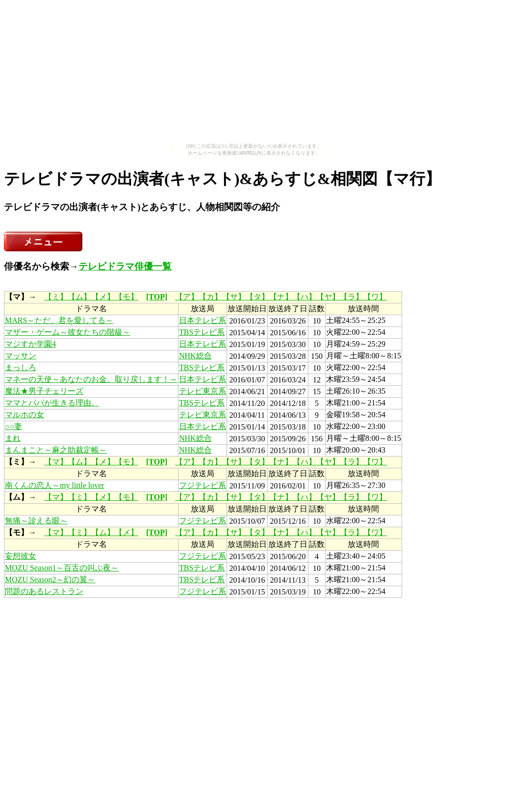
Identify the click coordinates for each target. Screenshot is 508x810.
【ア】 (187, 297)
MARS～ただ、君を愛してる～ (59, 320)
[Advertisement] (254, 72)
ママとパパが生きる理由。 (52, 403)
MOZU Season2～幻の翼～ (50, 579)
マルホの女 (24, 414)
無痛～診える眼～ (36, 520)
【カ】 (210, 297)
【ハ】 (304, 297)
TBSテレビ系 (202, 332)
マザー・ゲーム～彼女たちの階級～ (67, 332)
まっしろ (20, 367)
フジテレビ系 (202, 485)
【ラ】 (351, 297)
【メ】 (103, 297)
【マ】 (56, 462)
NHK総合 (195, 355)
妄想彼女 (20, 556)
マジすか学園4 (30, 344)
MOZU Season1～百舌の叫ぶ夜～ (62, 568)
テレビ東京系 (202, 391)
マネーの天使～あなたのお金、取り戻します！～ (91, 379)
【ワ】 (375, 297)
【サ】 (234, 297)
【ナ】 (281, 297)
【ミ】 (56, 297)
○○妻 (13, 426)
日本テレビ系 (202, 320)
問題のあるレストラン (44, 591)
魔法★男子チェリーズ (44, 391)
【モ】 (126, 297)
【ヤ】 (328, 297)
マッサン (20, 355)
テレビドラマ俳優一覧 (125, 266)
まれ (13, 438)
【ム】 (79, 297)
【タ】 (257, 297)
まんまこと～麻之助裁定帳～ (56, 450)
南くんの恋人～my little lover (54, 485)
